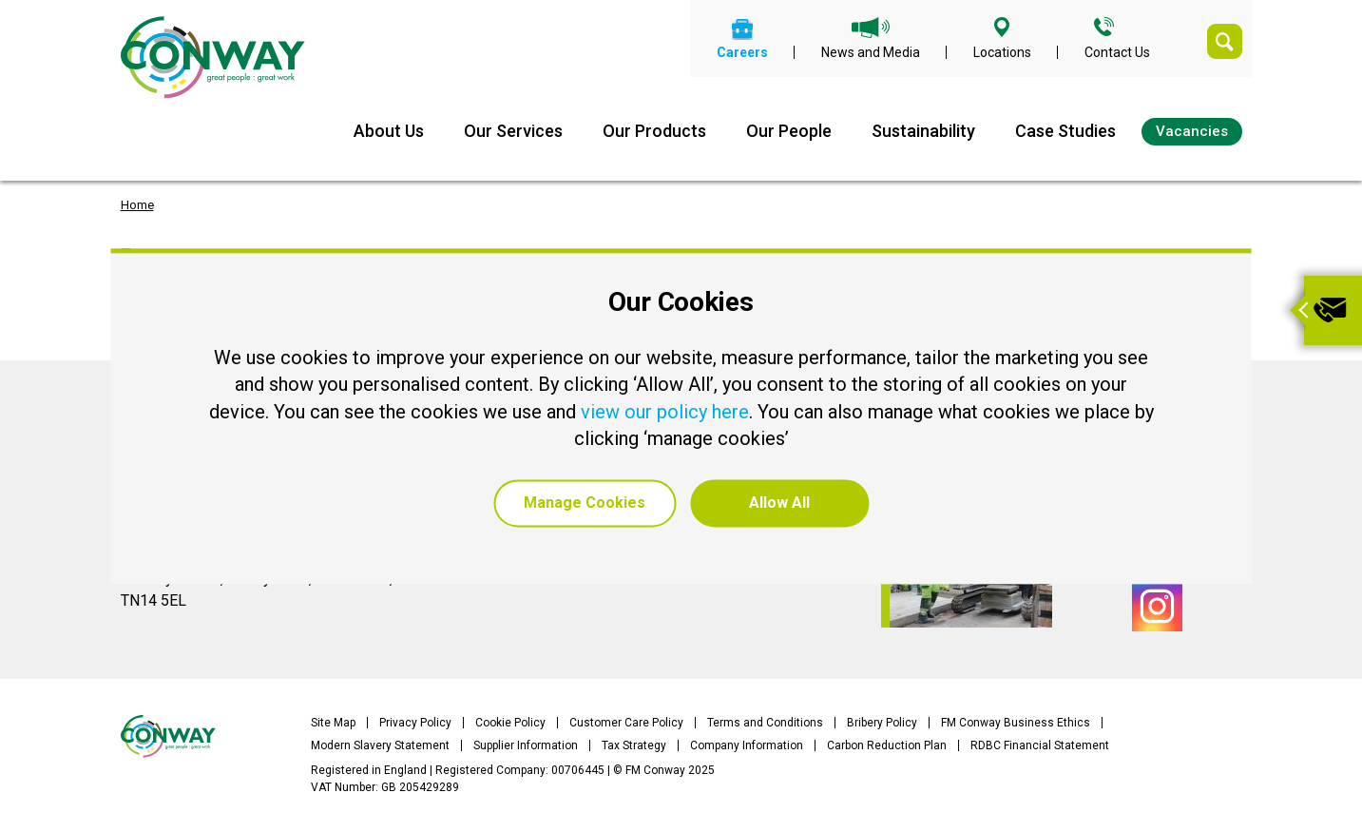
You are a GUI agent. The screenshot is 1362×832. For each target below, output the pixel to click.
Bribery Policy (882, 722)
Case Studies (1065, 131)
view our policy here (665, 411)
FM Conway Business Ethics (1015, 722)
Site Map (333, 722)
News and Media (870, 52)
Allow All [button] (779, 502)
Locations (1002, 52)
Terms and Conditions (765, 722)
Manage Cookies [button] (584, 502)
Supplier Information (525, 745)
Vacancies (1192, 131)
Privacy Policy (415, 722)
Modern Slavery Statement (380, 745)
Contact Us (1117, 52)
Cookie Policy (510, 722)
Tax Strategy (634, 745)
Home (137, 205)
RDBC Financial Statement (1039, 745)
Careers (742, 52)
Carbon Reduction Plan (887, 745)
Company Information (746, 745)
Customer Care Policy (626, 722)
